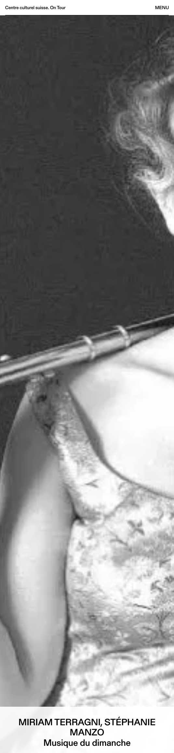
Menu (162, 7)
